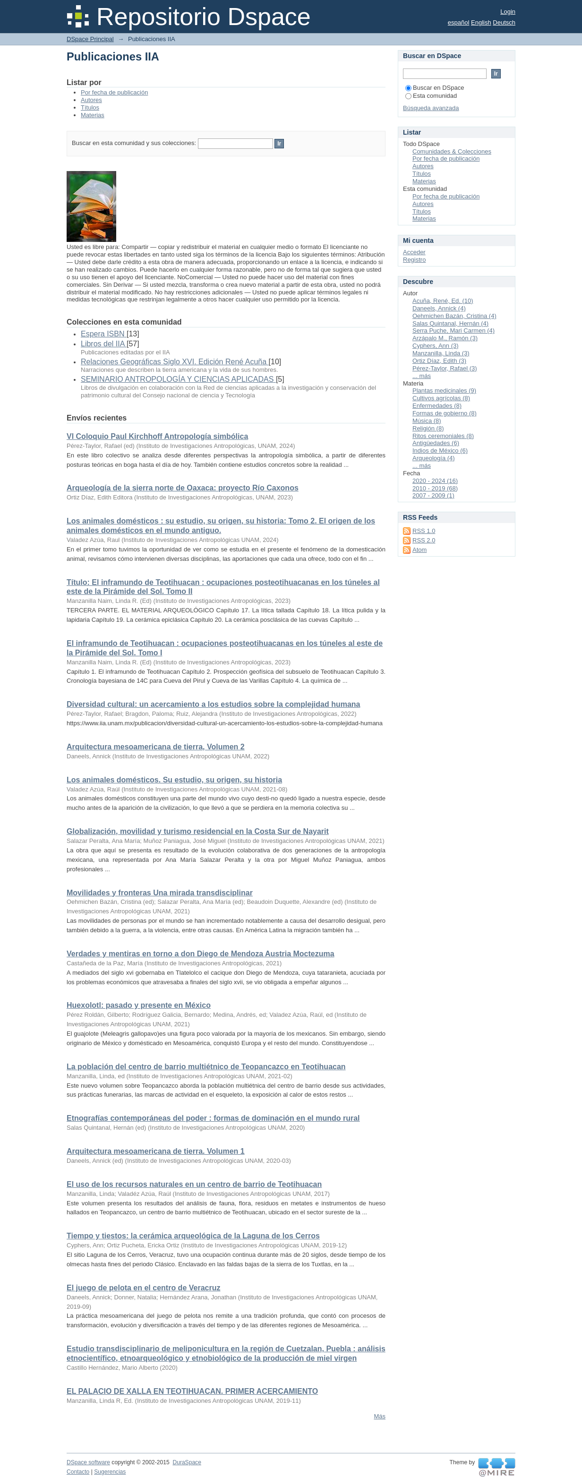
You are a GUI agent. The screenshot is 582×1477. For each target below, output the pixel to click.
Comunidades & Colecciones (451, 151)
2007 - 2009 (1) (433, 495)
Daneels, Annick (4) (439, 308)
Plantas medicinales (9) (444, 390)
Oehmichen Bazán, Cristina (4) (454, 315)
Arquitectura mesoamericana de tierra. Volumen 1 (156, 1151)
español (459, 22)
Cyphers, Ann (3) (435, 345)
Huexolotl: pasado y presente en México (139, 1005)
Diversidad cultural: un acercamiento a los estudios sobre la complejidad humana (213, 704)
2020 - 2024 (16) (435, 480)
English (481, 22)
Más (379, 1416)
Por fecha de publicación (114, 92)
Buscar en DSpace (434, 87)
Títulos (90, 107)
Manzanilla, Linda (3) (441, 353)
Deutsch (504, 22)
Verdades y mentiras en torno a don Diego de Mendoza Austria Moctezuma (200, 954)
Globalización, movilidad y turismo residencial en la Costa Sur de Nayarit (198, 831)
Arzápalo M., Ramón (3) (445, 338)
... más (421, 375)
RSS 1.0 (423, 530)
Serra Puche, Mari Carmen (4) (453, 330)
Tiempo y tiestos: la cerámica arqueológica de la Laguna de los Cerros (193, 1236)
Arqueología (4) (433, 458)
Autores (91, 99)
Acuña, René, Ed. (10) (442, 300)
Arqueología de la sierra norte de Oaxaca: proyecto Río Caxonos (183, 488)
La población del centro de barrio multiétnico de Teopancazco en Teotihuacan (206, 1067)
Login (507, 11)
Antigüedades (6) (435, 443)
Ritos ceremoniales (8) (443, 435)
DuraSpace (186, 1462)
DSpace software (88, 1462)
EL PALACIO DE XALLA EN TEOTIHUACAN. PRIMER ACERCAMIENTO (192, 1391)
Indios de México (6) (440, 450)
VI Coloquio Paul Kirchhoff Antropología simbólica (157, 436)
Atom (419, 549)
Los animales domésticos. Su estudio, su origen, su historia (174, 780)
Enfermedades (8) (437, 405)
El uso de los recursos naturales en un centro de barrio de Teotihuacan (194, 1184)
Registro (414, 259)
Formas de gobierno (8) (444, 413)
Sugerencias (110, 1471)
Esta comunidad (431, 95)
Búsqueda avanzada (431, 108)
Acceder (414, 252)
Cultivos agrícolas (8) (441, 398)
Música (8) (426, 420)
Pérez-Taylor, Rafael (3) (444, 368)
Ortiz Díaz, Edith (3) (439, 360)
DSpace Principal (90, 39)
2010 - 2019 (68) (435, 488)
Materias (92, 115)
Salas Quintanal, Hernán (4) (450, 323)
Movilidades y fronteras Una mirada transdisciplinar (160, 893)
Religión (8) (428, 428)
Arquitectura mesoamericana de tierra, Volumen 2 (156, 747)
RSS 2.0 (423, 540)
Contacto (78, 1471)
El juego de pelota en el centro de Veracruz (143, 1288)
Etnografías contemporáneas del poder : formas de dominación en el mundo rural (213, 1118)
